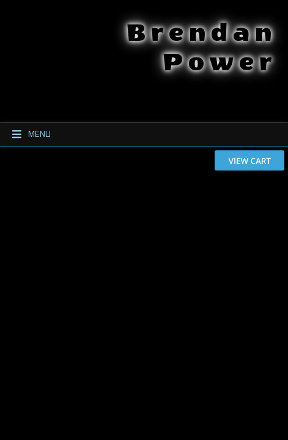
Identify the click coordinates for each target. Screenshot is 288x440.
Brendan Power (141, 29)
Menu (26, 134)
